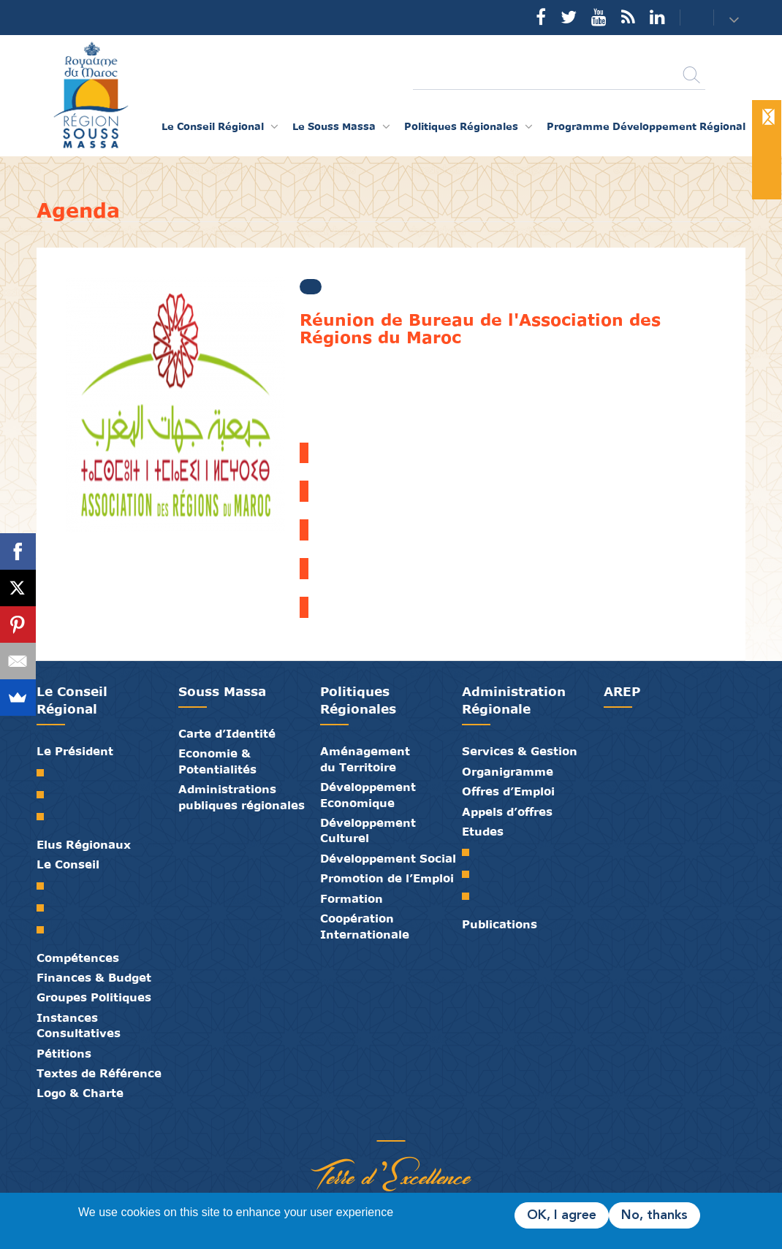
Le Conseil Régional (72, 700)
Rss (628, 17)
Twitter (569, 17)
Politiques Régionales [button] (461, 126)
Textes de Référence (99, 1073)
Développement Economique (368, 794)
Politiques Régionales (358, 700)
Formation (351, 898)
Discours (46, 817)
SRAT (471, 852)
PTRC (471, 896)
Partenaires (336, 1125)
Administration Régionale (514, 700)
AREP (622, 691)
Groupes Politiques (94, 997)
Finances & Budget (94, 977)
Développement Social (388, 858)
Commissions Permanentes (46, 930)
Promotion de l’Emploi (387, 878)
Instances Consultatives (79, 1025)
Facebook (541, 17)
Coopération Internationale (364, 926)
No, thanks (654, 1215)
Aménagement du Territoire (365, 758)
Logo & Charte (80, 1092)
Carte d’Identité (227, 733)
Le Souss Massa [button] (334, 126)
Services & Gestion (519, 750)
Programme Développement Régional (646, 126)
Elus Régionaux (84, 844)
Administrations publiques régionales (241, 796)
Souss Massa (222, 691)
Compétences (78, 957)
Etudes (483, 831)
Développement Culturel (368, 830)
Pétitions (64, 1053)
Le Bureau (46, 908)
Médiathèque (380, 1125)
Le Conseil (68, 864)
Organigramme (507, 771)
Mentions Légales (446, 1125)
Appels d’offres (507, 811)
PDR (471, 874)
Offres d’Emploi (508, 791)
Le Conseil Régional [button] (213, 126)
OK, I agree (561, 1215)
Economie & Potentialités (217, 760)
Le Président (75, 750)
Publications (499, 924)
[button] (735, 18)
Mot (46, 773)
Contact (687, 17)
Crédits (424, 1125)
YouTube (599, 17)
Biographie (46, 795)
